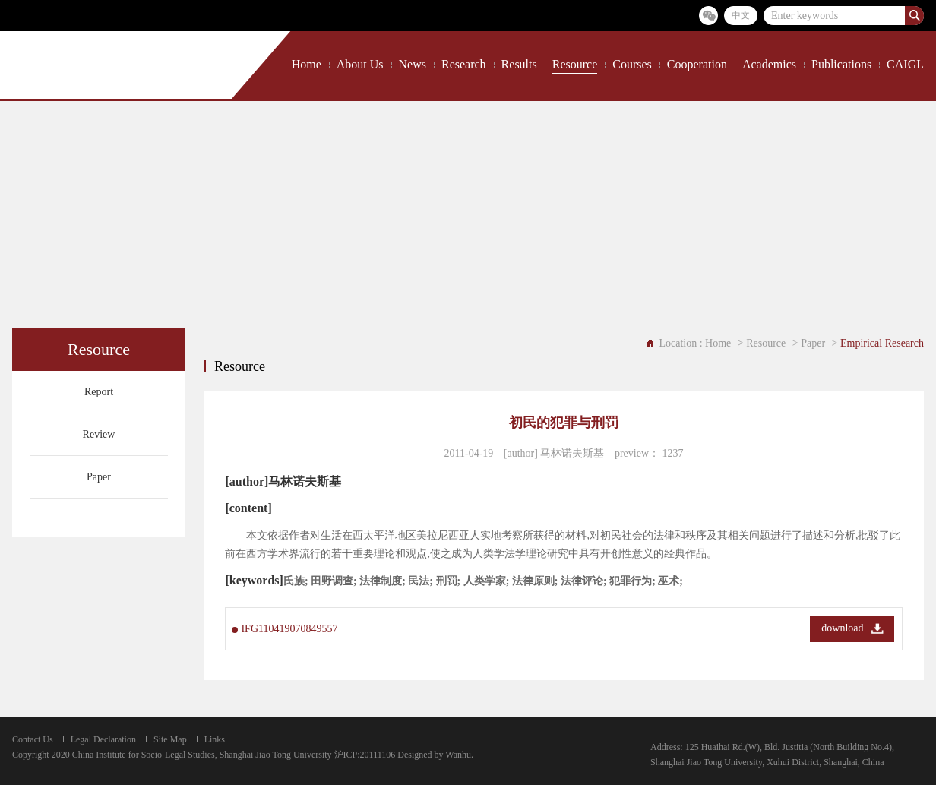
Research (463, 64)
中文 (741, 15)
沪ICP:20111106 (365, 754)
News (412, 64)
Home (306, 64)
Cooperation (697, 64)
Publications (841, 64)
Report (98, 391)
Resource (575, 64)
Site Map (170, 739)
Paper (99, 477)
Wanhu (458, 754)
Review (99, 434)
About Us (360, 64)
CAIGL (905, 64)
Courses (632, 64)
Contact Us (32, 739)
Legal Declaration (103, 739)
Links (214, 739)
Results (519, 64)
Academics (769, 64)
